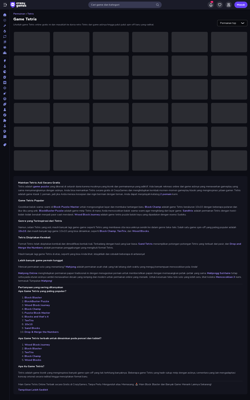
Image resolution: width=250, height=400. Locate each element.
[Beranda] (4, 15)
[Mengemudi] (4, 98)
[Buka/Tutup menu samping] (5, 5)
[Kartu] (4, 77)
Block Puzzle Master (67, 207)
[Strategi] (4, 131)
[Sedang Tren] (4, 31)
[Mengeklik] (4, 93)
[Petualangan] (4, 115)
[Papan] (4, 109)
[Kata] (4, 82)
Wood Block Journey (87, 214)
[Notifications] (211, 5)
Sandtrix (188, 211)
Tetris (30, 13)
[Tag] (4, 145)
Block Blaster (33, 297)
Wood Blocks (140, 231)
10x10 (22, 231)
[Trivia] (4, 136)
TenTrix (121, 231)
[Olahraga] (4, 104)
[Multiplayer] (4, 47)
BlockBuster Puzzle (51, 211)
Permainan (19, 13)
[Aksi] (4, 61)
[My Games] (220, 5)
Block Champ (153, 207)
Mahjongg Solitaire (219, 273)
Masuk (241, 5)
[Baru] (4, 25)
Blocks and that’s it (37, 316)
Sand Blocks (32, 328)
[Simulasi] (4, 126)
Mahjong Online (27, 273)
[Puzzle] (4, 120)
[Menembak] (4, 88)
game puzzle (41, 186)
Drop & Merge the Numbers (42, 332)
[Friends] (228, 5)
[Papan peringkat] (4, 52)
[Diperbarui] (4, 36)
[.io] (4, 71)
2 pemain (166, 194)
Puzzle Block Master (37, 313)
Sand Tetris (145, 244)
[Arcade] (4, 66)
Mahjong (71, 267)
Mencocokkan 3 (225, 277)
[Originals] (4, 42)
